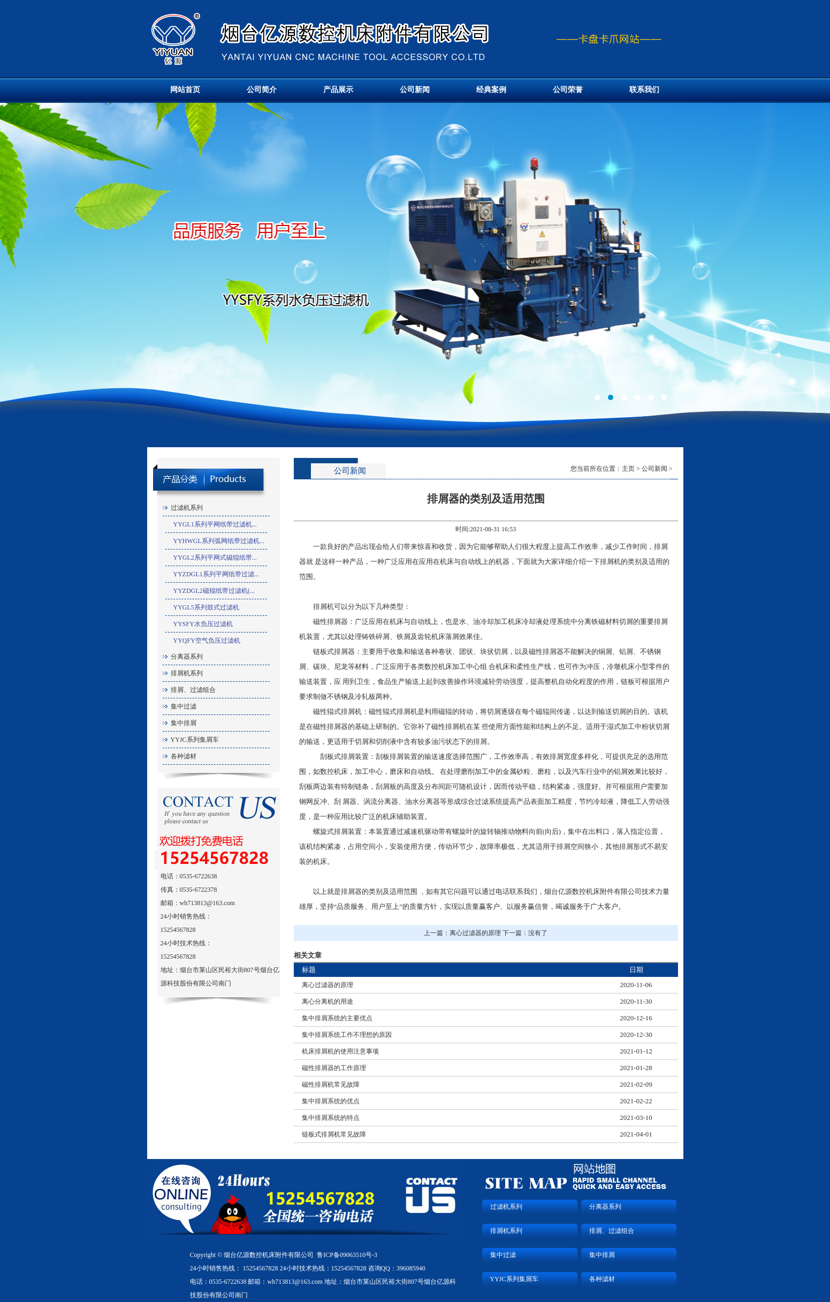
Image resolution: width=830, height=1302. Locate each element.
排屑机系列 (187, 673)
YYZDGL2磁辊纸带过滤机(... (214, 590)
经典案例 (491, 90)
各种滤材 (183, 756)
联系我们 (644, 90)
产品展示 (338, 90)
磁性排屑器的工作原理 (334, 1068)
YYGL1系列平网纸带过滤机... (215, 524)
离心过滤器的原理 (475, 933)
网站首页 (185, 90)
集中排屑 (183, 723)
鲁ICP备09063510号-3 (347, 1255)
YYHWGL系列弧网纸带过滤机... (218, 541)
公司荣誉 (568, 90)
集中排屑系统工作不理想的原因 (347, 1034)
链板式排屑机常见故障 (334, 1134)
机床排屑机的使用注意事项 (340, 1051)
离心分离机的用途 (327, 1001)
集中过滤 (183, 706)
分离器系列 (187, 656)
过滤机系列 (187, 507)
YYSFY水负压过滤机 (203, 624)
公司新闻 (415, 90)
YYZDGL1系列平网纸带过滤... (216, 574)
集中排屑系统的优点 (331, 1101)
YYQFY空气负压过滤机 (206, 640)
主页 (628, 468)
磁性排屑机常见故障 (331, 1084)
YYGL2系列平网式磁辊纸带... (215, 557)
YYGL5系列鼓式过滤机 (206, 607)
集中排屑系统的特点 (331, 1118)
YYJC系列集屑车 (195, 739)
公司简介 (262, 90)
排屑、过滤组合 (193, 690)
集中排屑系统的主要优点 (337, 1018)
